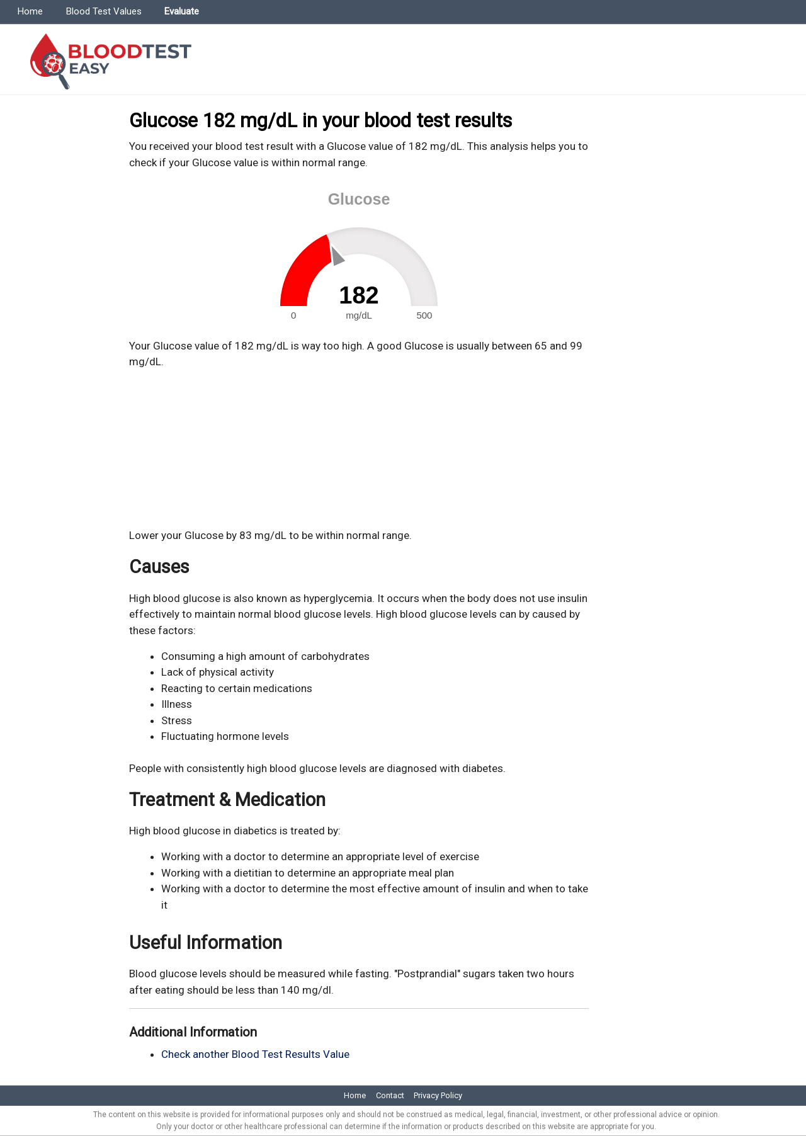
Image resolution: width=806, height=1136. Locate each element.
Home (30, 11)
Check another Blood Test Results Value (255, 1054)
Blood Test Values (104, 11)
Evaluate (181, 11)
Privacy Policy (438, 1095)
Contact (390, 1095)
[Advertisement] (359, 449)
